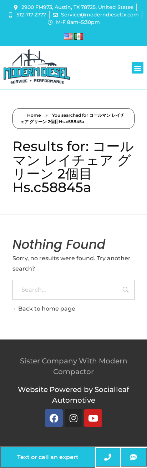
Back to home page (43, 308)
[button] (137, 68)
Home (34, 115)
